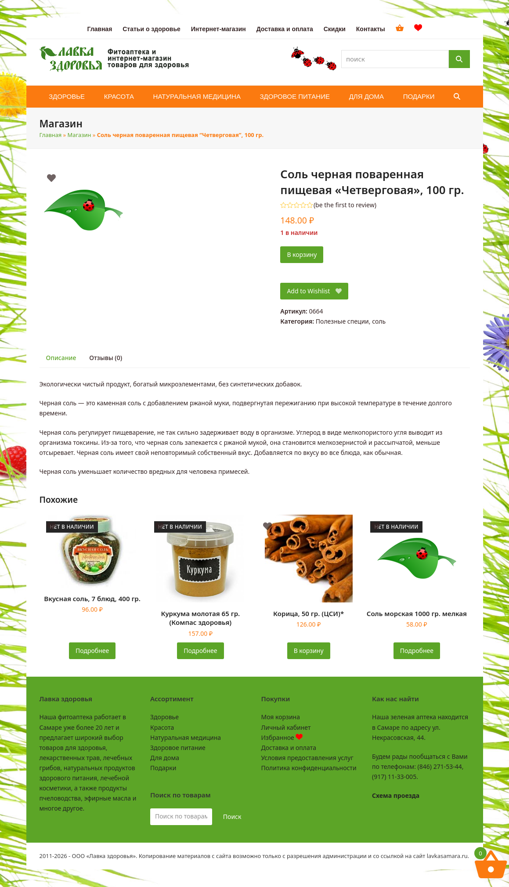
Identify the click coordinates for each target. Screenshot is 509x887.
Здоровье (164, 717)
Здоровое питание (178, 747)
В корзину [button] (309, 650)
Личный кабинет (286, 727)
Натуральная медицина (185, 737)
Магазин (79, 135)
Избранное (282, 737)
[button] (457, 97)
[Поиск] (459, 59)
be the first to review (345, 205)
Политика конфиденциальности (309, 768)
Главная (51, 135)
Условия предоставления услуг (307, 758)
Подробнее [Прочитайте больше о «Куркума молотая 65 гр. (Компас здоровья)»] (200, 650)
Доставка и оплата (288, 747)
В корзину (302, 254)
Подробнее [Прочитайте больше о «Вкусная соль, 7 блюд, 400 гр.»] (92, 650)
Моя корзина (280, 717)
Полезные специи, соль (351, 321)
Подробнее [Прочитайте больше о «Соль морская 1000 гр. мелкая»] (416, 650)
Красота (162, 727)
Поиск (232, 816)
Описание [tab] (61, 357)
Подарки (163, 768)
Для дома (164, 758)
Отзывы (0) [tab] (105, 357)
